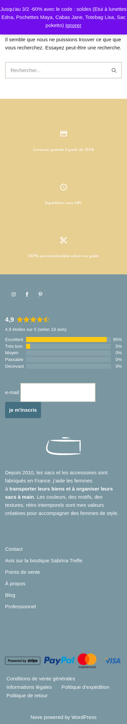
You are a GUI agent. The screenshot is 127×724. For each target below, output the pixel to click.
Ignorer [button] (73, 25)
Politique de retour (27, 695)
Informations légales (29, 687)
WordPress (84, 717)
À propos (15, 583)
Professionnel (20, 606)
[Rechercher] (56, 70)
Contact (14, 549)
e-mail (12, 392)
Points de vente (22, 572)
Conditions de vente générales (40, 678)
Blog (10, 595)
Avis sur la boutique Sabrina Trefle (43, 560)
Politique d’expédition (85, 687)
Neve (36, 717)
